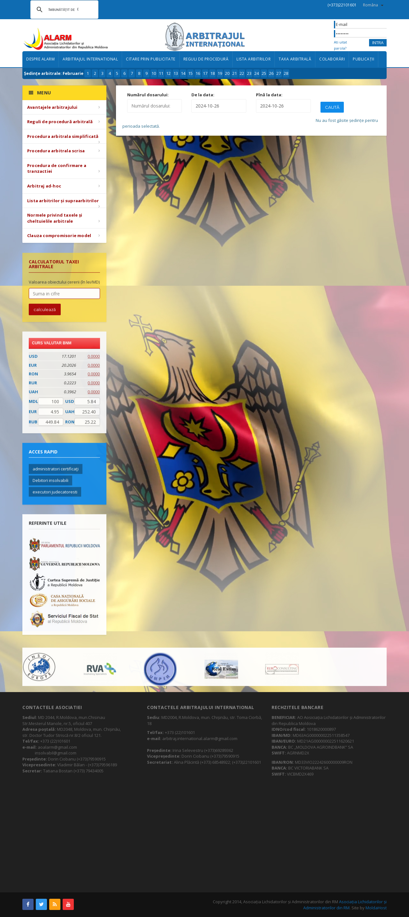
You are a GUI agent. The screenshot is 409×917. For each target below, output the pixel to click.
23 (249, 73)
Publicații (363, 59)
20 (227, 73)
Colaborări (332, 59)
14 (183, 73)
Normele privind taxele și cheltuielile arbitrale (54, 218)
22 (242, 73)
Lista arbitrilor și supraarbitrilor (63, 200)
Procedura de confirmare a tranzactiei (56, 168)
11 (161, 73)
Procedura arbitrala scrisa (56, 151)
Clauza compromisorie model (59, 235)
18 (212, 73)
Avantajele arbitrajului (52, 107)
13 (176, 73)
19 (220, 73)
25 (264, 73)
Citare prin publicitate (150, 59)
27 (278, 73)
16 (198, 73)
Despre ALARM (40, 59)
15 (190, 73)
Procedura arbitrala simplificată (62, 136)
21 (234, 73)
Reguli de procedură (206, 59)
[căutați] (63, 9)
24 (256, 73)
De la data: (202, 95)
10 (153, 73)
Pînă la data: (269, 95)
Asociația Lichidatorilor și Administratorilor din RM (345, 905)
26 (271, 73)
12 (168, 73)
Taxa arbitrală (295, 59)
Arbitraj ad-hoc (44, 186)
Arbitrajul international (90, 59)
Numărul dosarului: (148, 95)
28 (286, 73)
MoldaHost (376, 908)
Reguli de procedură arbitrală (60, 121)
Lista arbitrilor (253, 59)
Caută (332, 107)
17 (205, 73)
